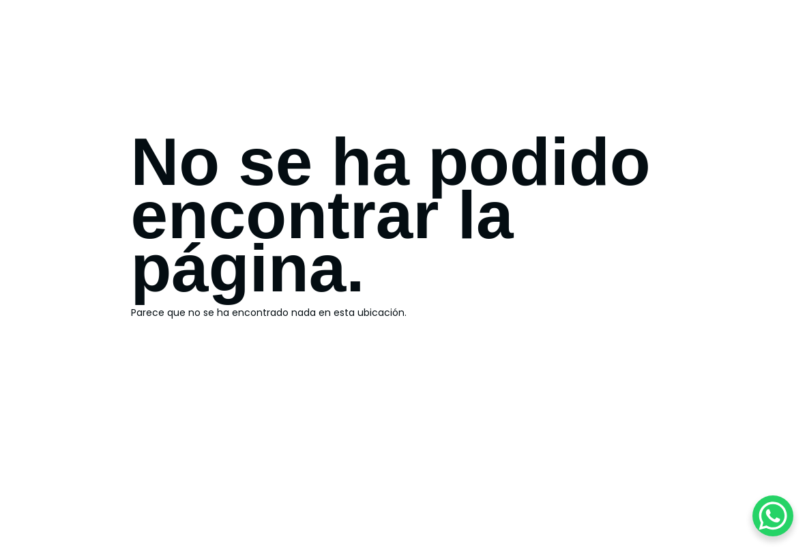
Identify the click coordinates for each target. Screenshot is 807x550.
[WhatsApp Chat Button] (772, 515)
